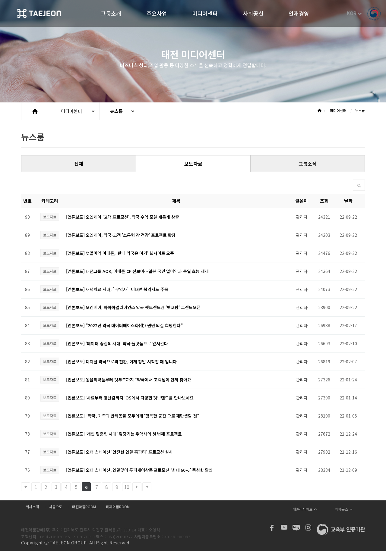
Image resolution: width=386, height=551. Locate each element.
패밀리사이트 (305, 509)
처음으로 (55, 506)
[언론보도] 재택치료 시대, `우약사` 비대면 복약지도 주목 (117, 289)
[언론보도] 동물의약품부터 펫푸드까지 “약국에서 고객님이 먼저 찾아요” (129, 380)
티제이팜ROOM (118, 506)
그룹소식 (308, 163)
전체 (78, 163)
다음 (136, 486)
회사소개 (32, 506)
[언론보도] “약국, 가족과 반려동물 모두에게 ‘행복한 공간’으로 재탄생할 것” (132, 416)
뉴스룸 (116, 111)
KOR (354, 13)
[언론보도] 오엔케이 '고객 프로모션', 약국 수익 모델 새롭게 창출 (122, 217)
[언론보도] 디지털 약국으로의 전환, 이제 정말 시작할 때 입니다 (121, 361)
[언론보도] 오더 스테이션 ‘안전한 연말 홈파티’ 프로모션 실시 (119, 452)
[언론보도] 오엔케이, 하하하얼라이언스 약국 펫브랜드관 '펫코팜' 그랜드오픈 (133, 307)
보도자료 (193, 163)
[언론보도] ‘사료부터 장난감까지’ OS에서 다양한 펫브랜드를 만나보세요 (130, 398)
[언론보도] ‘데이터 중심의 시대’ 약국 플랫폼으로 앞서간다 (117, 343)
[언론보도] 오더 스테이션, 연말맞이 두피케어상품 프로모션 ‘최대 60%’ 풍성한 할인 (139, 470)
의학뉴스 (344, 509)
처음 (25, 486)
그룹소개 (111, 14)
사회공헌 (253, 14)
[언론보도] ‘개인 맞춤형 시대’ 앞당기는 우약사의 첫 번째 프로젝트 (124, 434)
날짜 (348, 201)
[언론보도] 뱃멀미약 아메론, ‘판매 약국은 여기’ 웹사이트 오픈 (120, 253)
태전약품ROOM (84, 506)
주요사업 (157, 14)
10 (126, 487)
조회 (324, 201)
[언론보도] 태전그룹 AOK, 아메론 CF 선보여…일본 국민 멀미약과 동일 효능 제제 (137, 271)
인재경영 (299, 14)
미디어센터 (204, 14)
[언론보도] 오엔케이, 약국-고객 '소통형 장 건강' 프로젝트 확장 (121, 235)
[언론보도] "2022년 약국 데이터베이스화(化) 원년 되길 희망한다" (124, 325)
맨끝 (146, 486)
